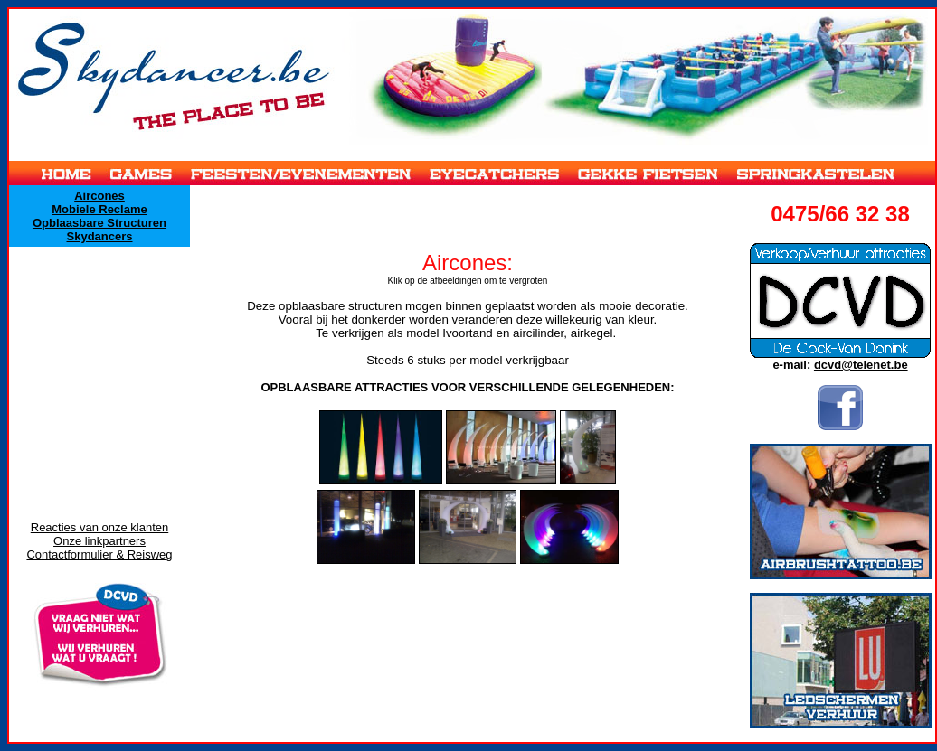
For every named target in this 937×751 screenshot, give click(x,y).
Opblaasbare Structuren (99, 223)
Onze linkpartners (99, 541)
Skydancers (100, 236)
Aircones (99, 195)
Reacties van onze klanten (99, 527)
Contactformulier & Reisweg (99, 554)
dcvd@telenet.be (861, 364)
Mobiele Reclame (99, 209)
